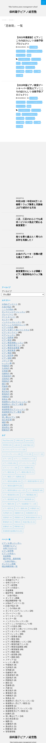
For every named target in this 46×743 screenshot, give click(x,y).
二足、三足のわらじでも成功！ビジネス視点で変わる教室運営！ (29, 222)
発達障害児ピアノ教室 (11, 412)
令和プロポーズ (10, 548)
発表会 (5, 399)
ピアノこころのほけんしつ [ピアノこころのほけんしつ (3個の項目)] (24, 459)
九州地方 (6, 368)
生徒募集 (7, 556)
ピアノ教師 (37, 71)
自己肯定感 (7, 420)
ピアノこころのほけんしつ (34, 51)
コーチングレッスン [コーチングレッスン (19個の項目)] (12, 454)
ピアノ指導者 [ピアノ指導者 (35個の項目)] (26, 468)
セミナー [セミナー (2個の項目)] (38, 454)
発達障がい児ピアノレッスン (14, 402)
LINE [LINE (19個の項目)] (19, 440)
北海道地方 (7, 376)
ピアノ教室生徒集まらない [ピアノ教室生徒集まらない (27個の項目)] (14, 490)
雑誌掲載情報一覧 (10, 566)
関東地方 (6, 430)
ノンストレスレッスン (11, 322)
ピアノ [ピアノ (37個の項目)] (7, 459)
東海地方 (6, 394)
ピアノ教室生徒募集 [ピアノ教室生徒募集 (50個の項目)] (12, 481)
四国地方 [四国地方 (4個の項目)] (18, 517)
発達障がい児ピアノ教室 (12, 404)
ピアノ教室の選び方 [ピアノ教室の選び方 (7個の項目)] (25, 472)
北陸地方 (6, 379)
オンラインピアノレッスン (13, 312)
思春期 (29, 55)
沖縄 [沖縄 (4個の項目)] (17, 522)
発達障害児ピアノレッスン (13, 409)
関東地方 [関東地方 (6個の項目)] (18, 526)
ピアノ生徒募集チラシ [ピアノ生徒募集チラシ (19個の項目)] (26, 504)
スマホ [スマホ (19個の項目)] (27, 454)
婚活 (4, 384)
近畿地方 (6, 425)
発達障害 (6, 407)
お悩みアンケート (10, 304)
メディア (6, 361)
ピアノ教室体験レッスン (12, 343)
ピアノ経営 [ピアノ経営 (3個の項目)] (8, 508)
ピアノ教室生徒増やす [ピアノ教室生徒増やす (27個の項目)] (33, 481)
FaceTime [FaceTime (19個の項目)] (8, 440)
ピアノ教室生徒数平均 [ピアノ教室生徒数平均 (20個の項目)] (12, 486)
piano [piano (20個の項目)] (29, 440)
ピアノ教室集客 (9, 350)
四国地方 (6, 381)
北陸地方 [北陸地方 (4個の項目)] (7, 517)
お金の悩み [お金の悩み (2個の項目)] (28, 445)
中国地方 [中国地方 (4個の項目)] (34, 508)
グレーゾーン (8, 314)
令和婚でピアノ (10, 546)
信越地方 (6, 373)
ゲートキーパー (20, 51)
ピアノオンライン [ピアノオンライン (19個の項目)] (27, 463)
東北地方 (6, 391)
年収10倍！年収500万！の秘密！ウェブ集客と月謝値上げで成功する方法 (29, 204)
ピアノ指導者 (20, 71)
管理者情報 (10, 732)
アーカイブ (7, 291)
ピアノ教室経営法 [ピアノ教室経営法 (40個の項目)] (11, 495)
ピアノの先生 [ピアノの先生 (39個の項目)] (9, 463)
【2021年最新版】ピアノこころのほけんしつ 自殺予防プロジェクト (29, 40)
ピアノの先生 (20, 67)
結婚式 (5, 415)
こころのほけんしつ (24, 59)
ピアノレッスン (20, 55)
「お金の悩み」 (10, 561)
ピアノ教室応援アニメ (11, 345)
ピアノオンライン (10, 332)
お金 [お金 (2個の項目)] (17, 445)
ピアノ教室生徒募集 (11, 348)
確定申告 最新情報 (12, 559)
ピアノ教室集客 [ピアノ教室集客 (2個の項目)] (27, 499)
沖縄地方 (6, 397)
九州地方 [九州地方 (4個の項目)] (7, 513)
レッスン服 (7, 363)
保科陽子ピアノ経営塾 (23, 12)
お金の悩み (7, 307)
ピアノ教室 (29, 71)
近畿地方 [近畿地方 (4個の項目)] (7, 526)
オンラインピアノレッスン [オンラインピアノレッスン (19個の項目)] (14, 449)
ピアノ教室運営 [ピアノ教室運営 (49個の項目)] (10, 499)
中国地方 (6, 366)
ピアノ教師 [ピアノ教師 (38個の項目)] (8, 504)
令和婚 (5, 371)
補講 (4, 422)
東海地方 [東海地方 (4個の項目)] (7, 522)
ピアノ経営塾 (8, 356)
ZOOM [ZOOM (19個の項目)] (7, 445)
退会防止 (6, 427)
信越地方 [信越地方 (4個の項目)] (18, 513)
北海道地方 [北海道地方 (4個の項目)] (31, 513)
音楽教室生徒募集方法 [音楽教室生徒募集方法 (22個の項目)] (12, 531)
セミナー (6, 320)
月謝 (4, 389)
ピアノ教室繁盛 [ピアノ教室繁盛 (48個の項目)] (29, 495)
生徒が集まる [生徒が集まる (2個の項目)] (29, 522)
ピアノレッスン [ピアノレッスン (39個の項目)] (10, 468)
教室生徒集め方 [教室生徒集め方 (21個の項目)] (33, 517)
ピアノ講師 (19, 75)
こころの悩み (33, 47)
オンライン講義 (9, 564)
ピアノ (18, 63)
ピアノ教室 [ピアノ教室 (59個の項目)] (8, 472)
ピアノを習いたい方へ (11, 543)
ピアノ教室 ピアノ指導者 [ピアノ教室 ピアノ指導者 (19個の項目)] (13, 477)
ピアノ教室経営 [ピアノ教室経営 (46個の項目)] (35, 490)
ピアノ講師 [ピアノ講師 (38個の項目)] (21, 508)
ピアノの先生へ (9, 553)
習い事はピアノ (9, 417)
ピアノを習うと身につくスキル (15, 330)
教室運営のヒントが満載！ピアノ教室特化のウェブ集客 (29, 274)
